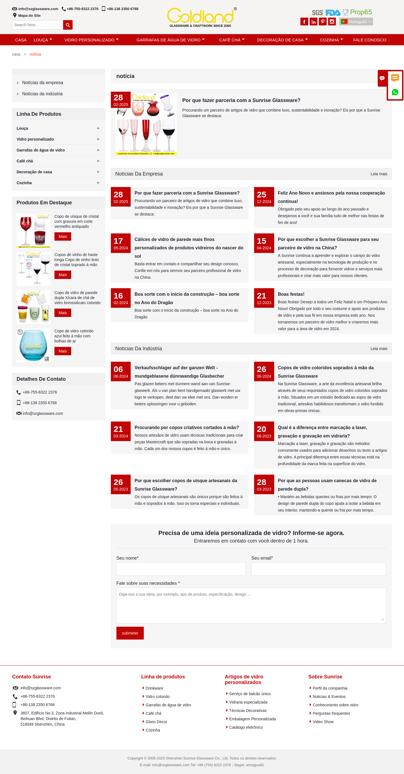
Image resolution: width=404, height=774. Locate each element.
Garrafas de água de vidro (171, 39)
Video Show (323, 721)
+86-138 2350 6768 (122, 9)
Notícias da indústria (138, 348)
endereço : (15, 718)
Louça (43, 39)
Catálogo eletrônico (246, 727)
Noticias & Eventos (329, 696)
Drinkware (154, 688)
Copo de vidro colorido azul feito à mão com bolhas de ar (74, 336)
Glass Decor (156, 721)
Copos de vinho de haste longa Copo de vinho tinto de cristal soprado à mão (76, 259)
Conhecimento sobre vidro (335, 705)
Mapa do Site (29, 15)
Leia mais (379, 174)
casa (21, 39)
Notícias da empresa (139, 174)
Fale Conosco (369, 39)
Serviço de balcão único (250, 694)
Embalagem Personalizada (252, 719)
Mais (63, 236)
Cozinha (331, 39)
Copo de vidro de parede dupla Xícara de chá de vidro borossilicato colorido (77, 297)
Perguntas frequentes (331, 713)
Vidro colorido (157, 696)
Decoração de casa (282, 39)
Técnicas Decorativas (248, 710)
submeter (130, 633)
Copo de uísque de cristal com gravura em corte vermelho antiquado (76, 221)
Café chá (232, 39)
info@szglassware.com (38, 9)
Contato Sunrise (31, 677)
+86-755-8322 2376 (83, 9)
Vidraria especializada (248, 702)
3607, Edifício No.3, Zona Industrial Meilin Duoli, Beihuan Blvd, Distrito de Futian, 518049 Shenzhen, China (62, 718)
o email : (15, 688)
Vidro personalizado (91, 39)
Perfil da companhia (330, 688)
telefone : (15, 696)
